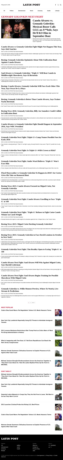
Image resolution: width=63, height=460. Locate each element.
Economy (40, 10)
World (31, 10)
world (18, 447)
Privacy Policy (36, 449)
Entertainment (21, 10)
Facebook (53, 445)
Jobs (34, 450)
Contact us (35, 447)
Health (48, 10)
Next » (33, 302)
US (4, 10)
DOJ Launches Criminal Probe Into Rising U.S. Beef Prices (20, 404)
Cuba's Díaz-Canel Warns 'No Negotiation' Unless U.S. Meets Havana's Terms (26, 310)
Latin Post (31, 5)
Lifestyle (57, 10)
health (18, 449)
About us (35, 445)
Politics (12, 10)
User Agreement (40, 455)
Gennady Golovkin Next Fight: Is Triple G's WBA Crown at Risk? (28, 150)
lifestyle (3, 450)
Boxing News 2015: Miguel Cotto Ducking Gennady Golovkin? (27, 224)
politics (18, 445)
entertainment (4, 447)
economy (3, 449)
